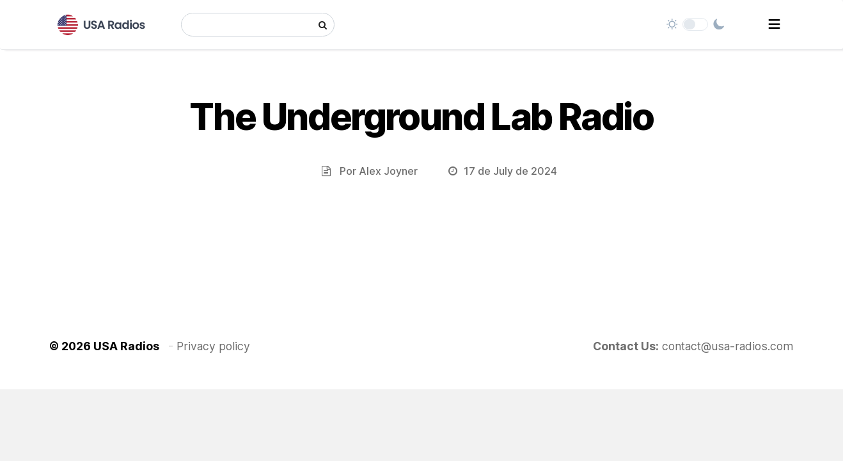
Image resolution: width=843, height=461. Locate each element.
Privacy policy (213, 346)
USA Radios (126, 346)
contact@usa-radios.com (728, 346)
